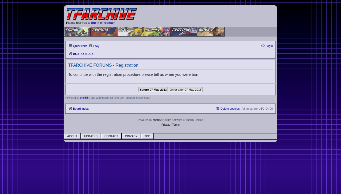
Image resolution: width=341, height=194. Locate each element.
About (72, 136)
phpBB (84, 97)
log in (95, 22)
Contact (111, 136)
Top (147, 136)
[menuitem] (93, 46)
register (109, 22)
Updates (91, 136)
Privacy (131, 136)
